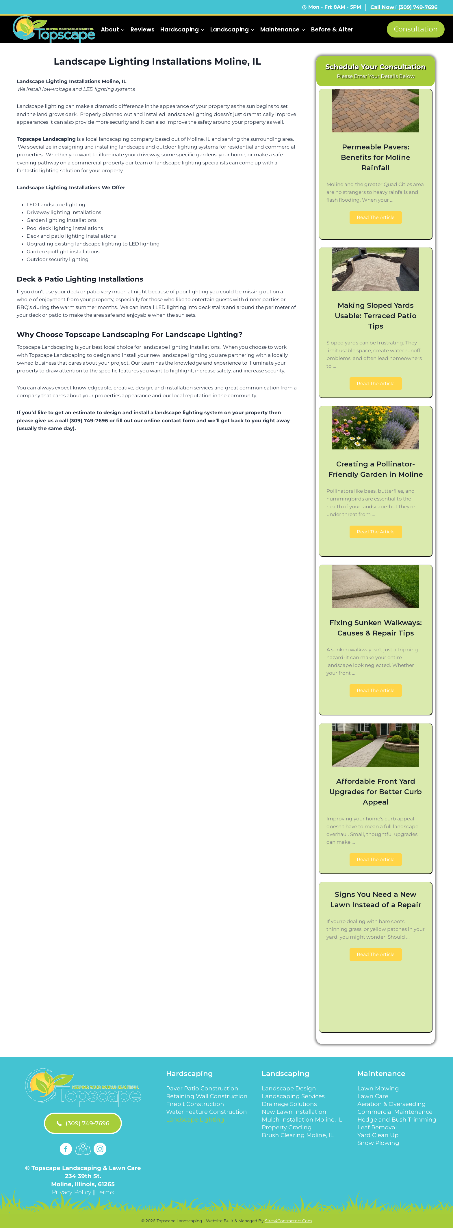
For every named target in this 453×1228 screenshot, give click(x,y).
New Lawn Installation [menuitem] (294, 1111)
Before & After (332, 29)
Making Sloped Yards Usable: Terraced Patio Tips (376, 315)
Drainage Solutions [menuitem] (289, 1103)
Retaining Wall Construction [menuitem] (207, 1096)
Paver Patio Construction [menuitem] (202, 1088)
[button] (376, 217)
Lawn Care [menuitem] (372, 1096)
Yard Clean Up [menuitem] (378, 1135)
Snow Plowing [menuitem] (378, 1142)
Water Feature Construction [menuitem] (206, 1111)
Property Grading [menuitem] (287, 1127)
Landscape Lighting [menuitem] (195, 1119)
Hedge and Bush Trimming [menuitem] (397, 1119)
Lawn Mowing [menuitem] (378, 1088)
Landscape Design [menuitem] (289, 1088)
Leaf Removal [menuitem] (377, 1127)
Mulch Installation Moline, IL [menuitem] (302, 1119)
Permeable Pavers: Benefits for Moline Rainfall (375, 157)
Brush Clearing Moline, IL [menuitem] (298, 1135)
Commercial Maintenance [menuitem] (394, 1111)
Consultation (416, 29)
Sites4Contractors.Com (288, 1220)
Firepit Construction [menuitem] (195, 1103)
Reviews (143, 29)
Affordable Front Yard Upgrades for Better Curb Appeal (375, 791)
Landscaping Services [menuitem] (293, 1096)
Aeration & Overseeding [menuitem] (391, 1103)
